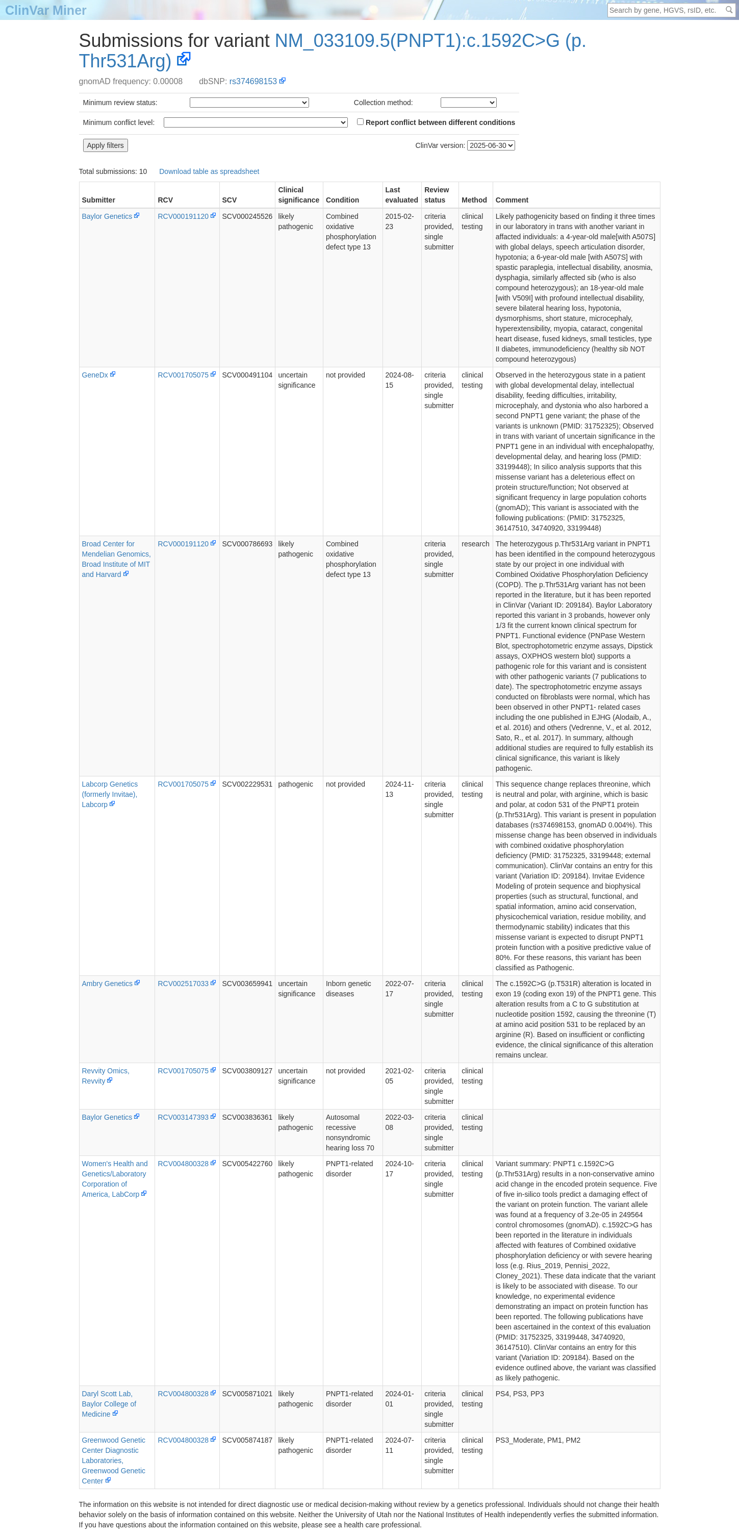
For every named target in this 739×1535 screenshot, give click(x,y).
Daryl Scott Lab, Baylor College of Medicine (109, 1404)
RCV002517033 (183, 983)
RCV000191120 (183, 216)
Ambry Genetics (107, 983)
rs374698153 (253, 81)
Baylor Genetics (107, 216)
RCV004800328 (183, 1164)
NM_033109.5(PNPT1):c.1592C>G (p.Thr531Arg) (333, 50)
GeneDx (95, 375)
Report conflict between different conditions (436, 122)
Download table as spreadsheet (209, 171)
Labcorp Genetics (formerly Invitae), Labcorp (110, 794)
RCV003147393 (183, 1117)
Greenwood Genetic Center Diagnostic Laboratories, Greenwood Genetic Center (114, 1460)
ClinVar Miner (46, 10)
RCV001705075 (183, 375)
